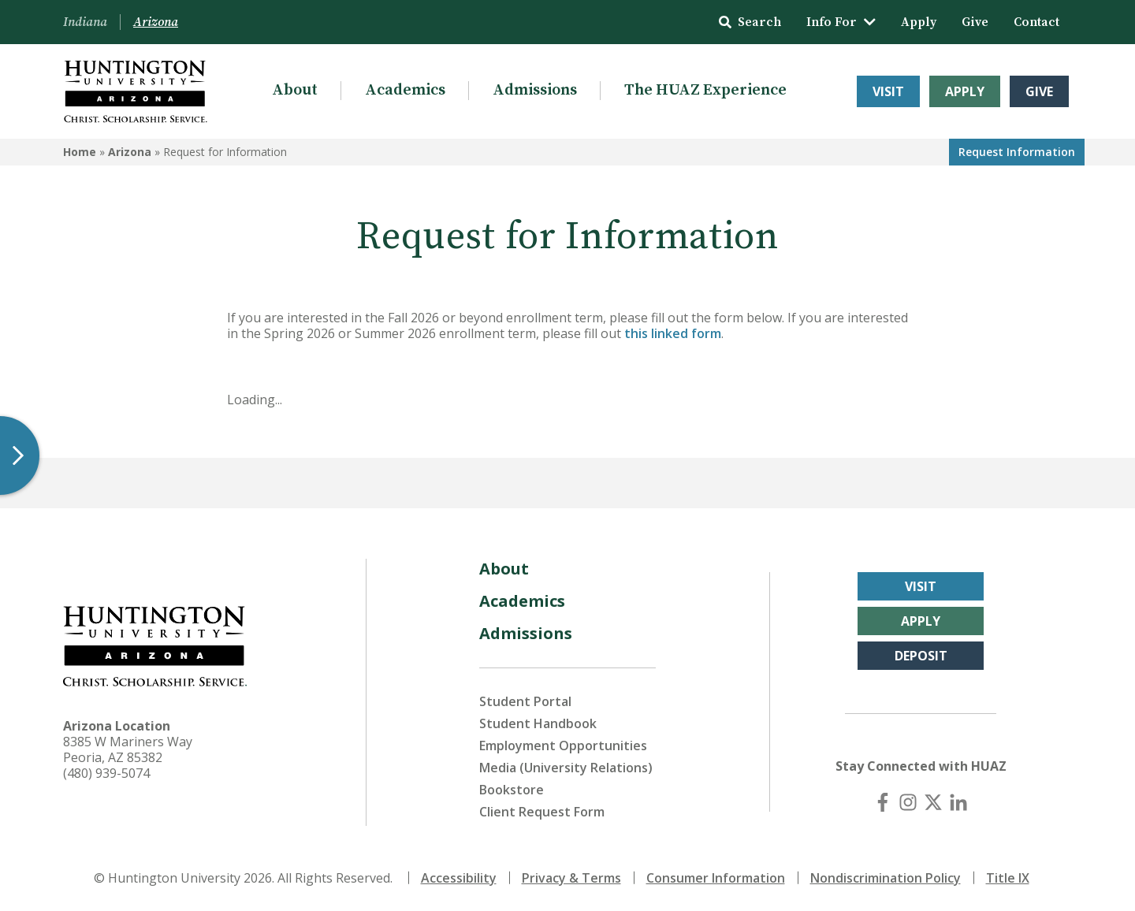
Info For (841, 22)
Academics (405, 90)
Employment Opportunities (563, 745)
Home (79, 151)
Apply (918, 22)
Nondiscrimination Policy (885, 878)
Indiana (85, 22)
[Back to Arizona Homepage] (135, 91)
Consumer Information (715, 878)
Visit (888, 91)
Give (975, 22)
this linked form (672, 333)
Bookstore (511, 789)
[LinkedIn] (958, 802)
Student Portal (525, 701)
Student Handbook (538, 723)
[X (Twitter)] (933, 802)
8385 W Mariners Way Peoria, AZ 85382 (127, 749)
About (295, 90)
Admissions (535, 90)
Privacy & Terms (571, 878)
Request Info (1016, 151)
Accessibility (459, 878)
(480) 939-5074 (106, 773)
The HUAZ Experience (705, 90)
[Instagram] (908, 802)
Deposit (921, 655)
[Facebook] (882, 802)
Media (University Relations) (566, 767)
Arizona (129, 151)
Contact (1036, 22)
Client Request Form (542, 811)
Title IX (1007, 878)
